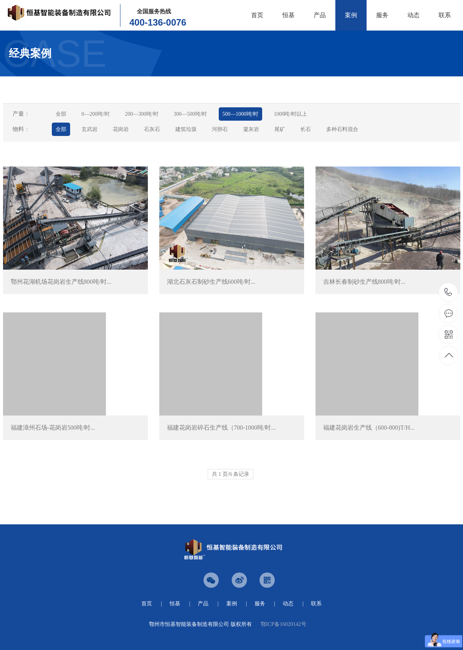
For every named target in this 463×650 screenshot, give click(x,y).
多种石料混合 (342, 129)
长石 (305, 129)
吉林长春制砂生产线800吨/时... (364, 281)
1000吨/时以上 (290, 114)
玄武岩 (90, 129)
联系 (445, 15)
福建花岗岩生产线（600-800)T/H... (369, 427)
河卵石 (220, 129)
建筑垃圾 (186, 129)
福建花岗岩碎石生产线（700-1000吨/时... (221, 427)
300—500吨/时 (190, 114)
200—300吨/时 (142, 114)
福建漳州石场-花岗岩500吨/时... (53, 427)
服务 (382, 15)
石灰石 (152, 129)
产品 (320, 15)
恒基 (288, 15)
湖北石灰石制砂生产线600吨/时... (211, 281)
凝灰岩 (251, 129)
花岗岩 (121, 129)
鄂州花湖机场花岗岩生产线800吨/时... (61, 281)
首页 (257, 15)
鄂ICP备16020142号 (283, 624)
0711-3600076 (448, 293)
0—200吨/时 (96, 114)
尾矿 (279, 129)
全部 (61, 114)
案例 (351, 15)
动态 (413, 15)
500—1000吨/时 (241, 114)
